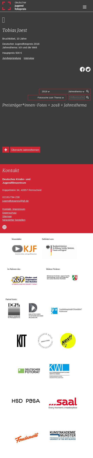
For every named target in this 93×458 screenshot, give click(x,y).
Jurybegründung (11, 58)
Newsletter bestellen (14, 219)
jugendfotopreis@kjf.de (15, 200)
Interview (29, 58)
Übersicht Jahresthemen (25, 149)
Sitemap (7, 216)
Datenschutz (9, 212)
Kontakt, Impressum (13, 209)
